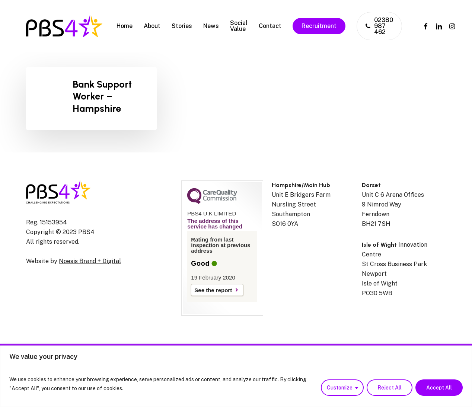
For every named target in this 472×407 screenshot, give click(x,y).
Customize (340, 388)
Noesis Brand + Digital (90, 261)
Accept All (439, 388)
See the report (213, 290)
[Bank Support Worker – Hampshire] (91, 98)
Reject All (389, 388)
